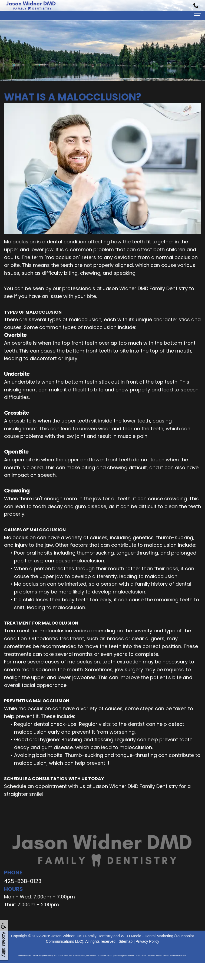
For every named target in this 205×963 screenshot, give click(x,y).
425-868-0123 (22, 881)
